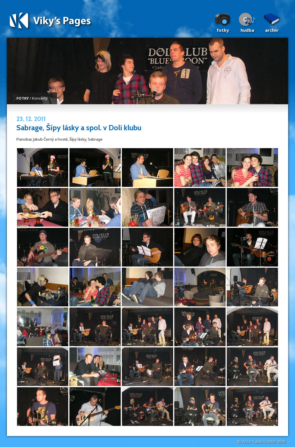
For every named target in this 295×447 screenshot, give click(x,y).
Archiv (271, 30)
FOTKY (22, 98)
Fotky (223, 30)
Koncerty (40, 98)
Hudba (247, 30)
